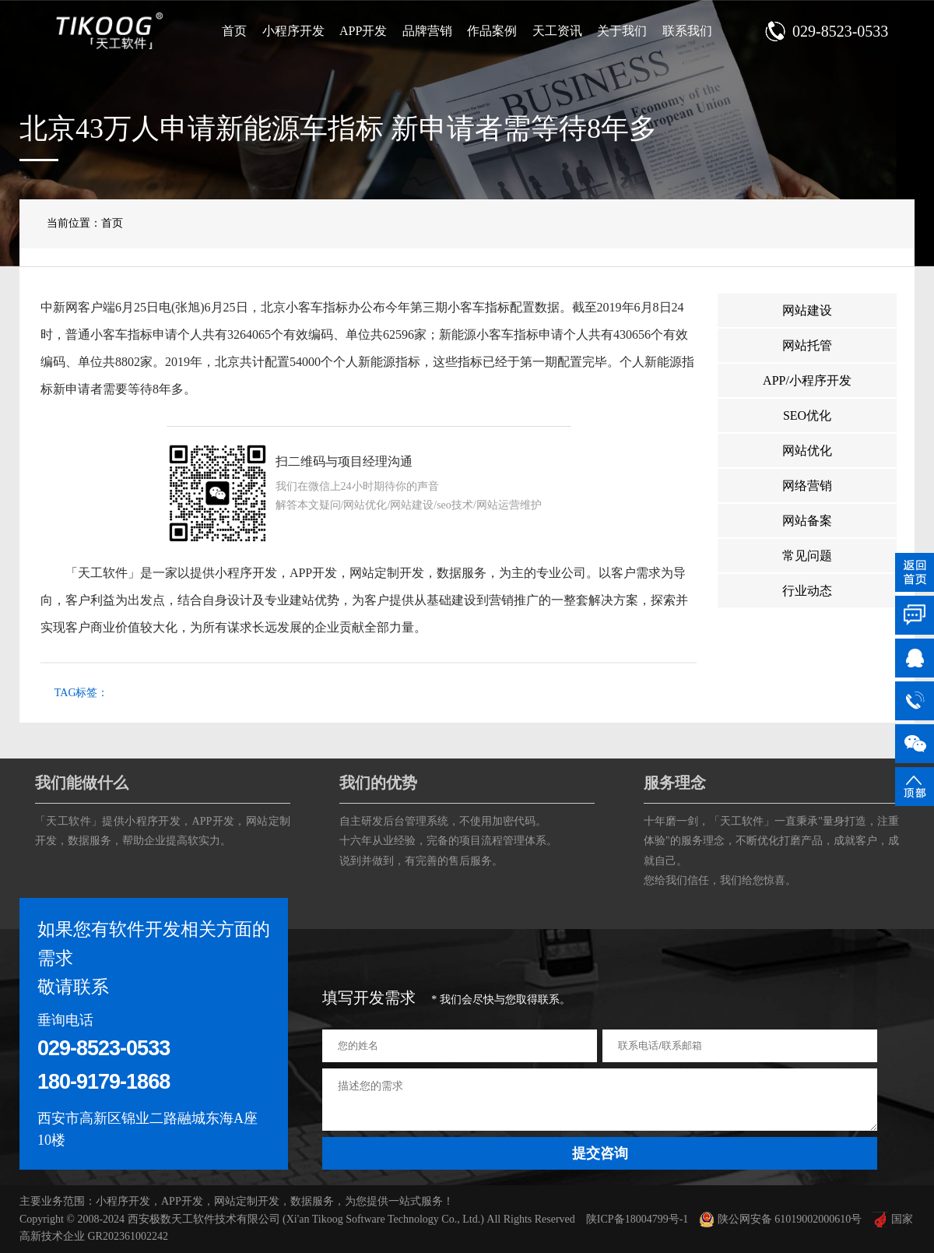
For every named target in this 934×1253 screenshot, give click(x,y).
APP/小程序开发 (807, 380)
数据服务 (461, 572)
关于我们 (622, 30)
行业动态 (807, 590)
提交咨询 (600, 1153)
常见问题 (807, 555)
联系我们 (687, 30)
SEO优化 (807, 415)
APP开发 (363, 30)
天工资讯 (557, 30)
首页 (234, 30)
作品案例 (492, 30)
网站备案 (807, 520)
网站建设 (807, 310)
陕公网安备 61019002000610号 (780, 1219)
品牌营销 (427, 30)
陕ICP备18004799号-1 (637, 1219)
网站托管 (807, 345)
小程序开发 (293, 30)
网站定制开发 (386, 572)
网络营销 (807, 485)
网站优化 (807, 450)
